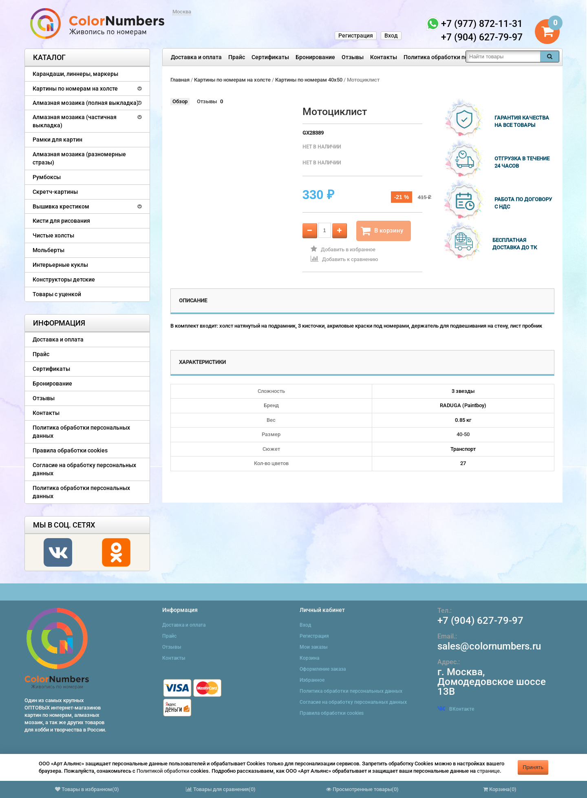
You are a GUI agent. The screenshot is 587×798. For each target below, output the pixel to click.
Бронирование (315, 57)
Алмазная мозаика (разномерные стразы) (79, 158)
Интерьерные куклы (60, 265)
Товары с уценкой (57, 294)
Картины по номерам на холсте (75, 88)
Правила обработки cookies (70, 450)
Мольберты (48, 250)
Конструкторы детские (64, 279)
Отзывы (353, 57)
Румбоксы (47, 177)
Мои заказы (314, 647)
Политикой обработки (163, 771)
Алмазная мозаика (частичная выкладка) (75, 121)
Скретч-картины (55, 191)
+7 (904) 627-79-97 (480, 620)
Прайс (236, 57)
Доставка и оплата (196, 57)
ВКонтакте (455, 709)
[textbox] (503, 56)
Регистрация (355, 35)
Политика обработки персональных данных (463, 57)
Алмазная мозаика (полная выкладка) (86, 103)
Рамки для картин (57, 139)
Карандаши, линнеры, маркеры (75, 74)
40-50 (463, 434)
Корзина (309, 658)
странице (488, 771)
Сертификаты (270, 57)
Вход (391, 35)
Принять (533, 767)
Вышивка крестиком (61, 206)
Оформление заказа (323, 669)
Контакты (383, 57)
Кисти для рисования (61, 220)
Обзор (180, 101)
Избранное (312, 680)
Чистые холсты (53, 235)
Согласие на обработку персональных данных (84, 469)
